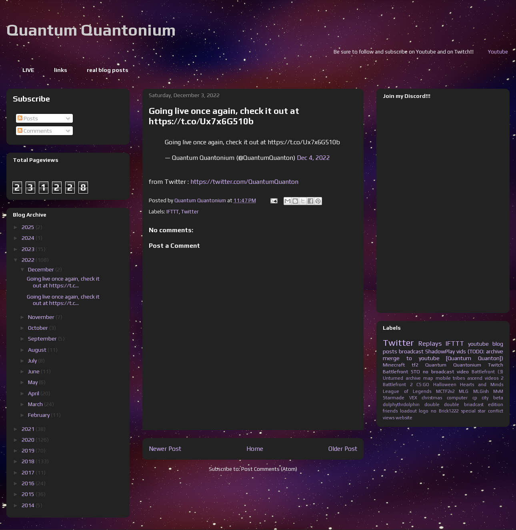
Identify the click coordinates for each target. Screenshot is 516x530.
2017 (29, 472)
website (404, 417)
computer (457, 397)
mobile (443, 378)
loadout (408, 410)
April (34, 393)
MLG (463, 391)
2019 (29, 450)
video (463, 372)
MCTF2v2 (445, 391)
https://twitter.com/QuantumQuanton (244, 181)
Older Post (342, 448)
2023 (29, 249)
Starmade (393, 397)
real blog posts (107, 70)
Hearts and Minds (481, 384)
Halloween (444, 384)
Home (254, 448)
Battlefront (395, 372)
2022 (29, 260)
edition (495, 404)
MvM (498, 391)
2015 (29, 494)
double (432, 404)
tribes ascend (467, 378)
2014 (29, 505)
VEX (413, 397)
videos (491, 378)
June (34, 371)
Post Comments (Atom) (269, 469)
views (388, 417)
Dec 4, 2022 (313, 157)
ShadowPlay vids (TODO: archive (464, 351)
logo (423, 410)
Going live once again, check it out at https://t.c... (63, 282)
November (42, 317)
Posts (28, 118)
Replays (430, 343)
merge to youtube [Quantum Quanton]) (443, 358)
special (468, 410)
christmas (432, 397)
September (43, 338)
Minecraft (394, 365)
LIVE (28, 70)
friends (390, 410)
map (428, 378)
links (60, 70)
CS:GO (422, 384)
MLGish (481, 391)
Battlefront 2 (397, 384)
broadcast (411, 351)
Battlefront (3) (487, 371)
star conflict (490, 410)
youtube (478, 344)
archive (413, 378)
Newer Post (165, 448)
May (33, 382)
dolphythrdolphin (401, 404)
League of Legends (407, 391)
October (38, 328)
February (39, 415)
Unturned (393, 378)
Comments (35, 131)
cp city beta (487, 397)
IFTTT (172, 212)
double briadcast (464, 404)
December (41, 269)
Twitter (189, 212)
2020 (29, 439)
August (38, 350)
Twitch (495, 365)
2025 (29, 227)
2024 (29, 238)
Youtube (506, 52)
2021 (29, 429)
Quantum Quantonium (91, 30)
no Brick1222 (444, 410)
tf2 (415, 365)
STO (415, 372)
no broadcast (438, 372)
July (33, 360)
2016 (29, 483)
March (36, 404)
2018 (29, 461)
